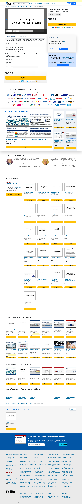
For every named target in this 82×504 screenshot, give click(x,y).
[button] (6, 20)
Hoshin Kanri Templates (38, 474)
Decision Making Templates (38, 458)
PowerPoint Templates (10, 464)
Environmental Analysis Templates (59, 393)
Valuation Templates (65, 483)
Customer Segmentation (42, 257)
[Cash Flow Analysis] (70, 187)
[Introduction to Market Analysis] (71, 135)
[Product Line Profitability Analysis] (30, 230)
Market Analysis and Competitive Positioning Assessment (10, 377)
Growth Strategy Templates (21, 393)
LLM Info (49, 497)
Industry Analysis (55, 214)
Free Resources (51, 493)
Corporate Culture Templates (25, 476)
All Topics (7, 6)
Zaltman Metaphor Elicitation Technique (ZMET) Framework (70, 377)
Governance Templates (38, 469)
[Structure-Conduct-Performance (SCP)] (59, 371)
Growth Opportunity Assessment (10, 329)
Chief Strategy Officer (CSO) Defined (23, 350)
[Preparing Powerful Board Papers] (71, 345)
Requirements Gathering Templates (54, 487)
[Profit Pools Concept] (70, 230)
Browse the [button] (35, 3)
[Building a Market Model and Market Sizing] (59, 114)
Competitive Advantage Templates (70, 393)
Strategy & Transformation (11, 455)
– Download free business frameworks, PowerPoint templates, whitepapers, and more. (41, 0)
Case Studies (36, 494)
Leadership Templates (37, 487)
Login (69, 3)
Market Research (29, 6)
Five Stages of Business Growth (34, 329)
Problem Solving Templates (52, 476)
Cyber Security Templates (38, 454)
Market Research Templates (9, 393)
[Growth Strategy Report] (47, 345)
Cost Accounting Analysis (27, 215)
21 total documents (17, 187)
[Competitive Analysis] (30, 187)
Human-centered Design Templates (40, 475)
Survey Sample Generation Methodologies (14, 47)
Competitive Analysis (28, 192)
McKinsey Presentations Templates (54, 464)
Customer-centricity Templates (25, 487)
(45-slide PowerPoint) (37, 139)
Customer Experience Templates (70, 398)
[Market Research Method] (70, 208)
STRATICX (57, 123)
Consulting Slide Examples (38, 496)
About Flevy (53, 3)
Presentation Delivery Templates (53, 474)
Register (74, 3)
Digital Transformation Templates (39, 460)
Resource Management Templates (68, 454)
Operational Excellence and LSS (25, 496)
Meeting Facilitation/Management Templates (55, 465)
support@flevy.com (13, 483)
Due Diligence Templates (38, 461)
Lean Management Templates (53, 454)
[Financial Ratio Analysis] (43, 208)
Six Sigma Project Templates (67, 467)
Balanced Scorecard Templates (25, 461)
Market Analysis (69, 119)
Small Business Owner (66, 494)
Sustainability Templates (66, 479)
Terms (9, 482)
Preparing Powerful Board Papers (70, 350)
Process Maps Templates (52, 479)
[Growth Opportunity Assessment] (11, 324)
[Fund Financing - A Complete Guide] (59, 345)
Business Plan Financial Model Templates (26, 465)
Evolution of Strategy (56, 257)
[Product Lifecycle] (59, 324)
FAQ (6, 482)
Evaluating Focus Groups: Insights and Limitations (15, 51)
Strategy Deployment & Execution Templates (69, 474)
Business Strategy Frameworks (39, 493)
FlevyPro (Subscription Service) (11, 465)
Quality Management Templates (53, 485)
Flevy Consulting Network (10, 468)
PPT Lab (56, 379)
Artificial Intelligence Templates (25, 458)
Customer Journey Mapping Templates (26, 483)
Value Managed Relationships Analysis (69, 280)
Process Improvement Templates (53, 478)
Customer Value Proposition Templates (26, 486)
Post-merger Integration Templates (54, 472)
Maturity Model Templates (33, 393)
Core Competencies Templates (25, 475)
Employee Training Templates (39, 465)
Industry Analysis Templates (45, 393)
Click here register (63, 48)
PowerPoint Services (9, 469)
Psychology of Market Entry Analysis (71, 329)
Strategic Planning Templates (67, 471)
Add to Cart (62, 24)
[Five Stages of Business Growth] (35, 324)
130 (64, 41)
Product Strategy (65, 493)
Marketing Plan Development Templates (55, 461)
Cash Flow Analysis (68, 192)
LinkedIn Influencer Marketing (11, 480)
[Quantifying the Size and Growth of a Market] (59, 135)
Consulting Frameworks (10, 462)
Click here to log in (54, 48)
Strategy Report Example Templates (68, 476)
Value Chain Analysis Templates (67, 485)
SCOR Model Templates (66, 460)
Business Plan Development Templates (26, 464)
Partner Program (8, 479)
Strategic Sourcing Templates (67, 472)
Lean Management (51, 494)
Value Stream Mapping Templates (68, 487)
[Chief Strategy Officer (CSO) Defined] (23, 345)
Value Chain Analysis (42, 279)
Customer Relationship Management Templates (26, 485)
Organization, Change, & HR (25, 497)
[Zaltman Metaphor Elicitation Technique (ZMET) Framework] (71, 371)
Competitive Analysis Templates (25, 472)
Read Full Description (26, 66)
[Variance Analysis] (30, 295)
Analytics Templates (23, 457)
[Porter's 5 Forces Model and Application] (70, 252)
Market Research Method (70, 214)
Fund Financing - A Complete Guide (58, 350)
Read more (8, 41)
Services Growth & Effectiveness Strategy (22, 330)
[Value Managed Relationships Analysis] (70, 274)
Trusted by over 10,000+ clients (73, 31)
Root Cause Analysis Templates (67, 458)
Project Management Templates (53, 482)
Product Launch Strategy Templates (22, 398)
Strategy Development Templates (67, 475)
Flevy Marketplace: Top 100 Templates (12, 454)
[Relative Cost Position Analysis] (43, 230)
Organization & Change (10, 460)
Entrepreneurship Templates (9, 398)
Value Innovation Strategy (66, 497)
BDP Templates (22, 460)
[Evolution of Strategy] (57, 252)
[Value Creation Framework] (57, 274)
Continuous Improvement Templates (26, 474)
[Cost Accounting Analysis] (30, 208)
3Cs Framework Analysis (43, 192)
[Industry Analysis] (57, 208)
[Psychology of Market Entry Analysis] (71, 324)
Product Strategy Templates (33, 398)
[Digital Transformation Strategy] (11, 345)
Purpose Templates (51, 483)
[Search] (22, 3)
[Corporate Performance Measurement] (30, 252)
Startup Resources (65, 496)
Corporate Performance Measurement (29, 258)
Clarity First (69, 353)
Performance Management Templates (54, 469)
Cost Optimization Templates (25, 478)
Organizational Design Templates (53, 468)
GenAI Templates (37, 468)
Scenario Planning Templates (67, 464)
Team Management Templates (67, 482)
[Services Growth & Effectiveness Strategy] (23, 324)
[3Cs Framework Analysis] (43, 187)
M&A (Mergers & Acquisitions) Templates (55, 457)
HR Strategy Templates (38, 472)
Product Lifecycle (58, 329)
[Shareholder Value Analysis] (57, 230)
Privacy (12, 482)
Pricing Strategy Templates (52, 475)
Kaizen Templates (37, 485)
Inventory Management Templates (39, 483)
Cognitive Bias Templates (57, 398)
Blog (14, 482)
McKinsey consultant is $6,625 (68, 57)
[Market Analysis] (71, 114)
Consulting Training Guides (38, 497)
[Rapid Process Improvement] (30, 274)
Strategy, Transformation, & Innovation (18, 6)
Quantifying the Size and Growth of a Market (58, 141)
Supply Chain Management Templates (68, 478)
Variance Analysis (28, 301)
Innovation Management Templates (40, 482)
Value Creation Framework (54, 280)
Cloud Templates (23, 469)
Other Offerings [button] (46, 3)
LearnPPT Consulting (11, 141)
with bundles (67, 62)
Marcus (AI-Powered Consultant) (11, 478)
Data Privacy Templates (38, 457)
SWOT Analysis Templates (66, 461)
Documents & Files (10, 332)
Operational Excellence (10, 458)
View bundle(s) (62, 64)
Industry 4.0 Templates (38, 478)
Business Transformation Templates (26, 467)
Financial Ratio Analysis (42, 214)
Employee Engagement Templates (40, 464)
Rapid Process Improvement (27, 280)
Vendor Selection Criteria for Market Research (15, 49)
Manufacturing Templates (52, 458)
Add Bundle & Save (14, 194)
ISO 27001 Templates (37, 476)
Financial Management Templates (39, 467)
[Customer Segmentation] (43, 252)
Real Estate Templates (52, 486)
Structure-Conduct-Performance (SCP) (58, 376)
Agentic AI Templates (23, 454)
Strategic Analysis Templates (67, 469)
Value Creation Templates (66, 486)
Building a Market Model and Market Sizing (58, 120)
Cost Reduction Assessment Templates (26, 479)
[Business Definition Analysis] (57, 187)
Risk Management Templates (67, 457)
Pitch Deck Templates (51, 471)
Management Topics (9, 476)
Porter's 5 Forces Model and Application (69, 258)
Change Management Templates (25, 468)
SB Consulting (57, 353)
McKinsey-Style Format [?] (59, 31)
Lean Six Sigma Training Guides (53, 496)
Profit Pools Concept (69, 235)
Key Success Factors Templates (39, 486)
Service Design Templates (66, 465)
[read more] (33, 163)
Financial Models (9, 461)
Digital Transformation (10, 457)
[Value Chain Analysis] (43, 274)
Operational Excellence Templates (54, 467)
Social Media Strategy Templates (67, 468)
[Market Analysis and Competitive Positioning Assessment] (29, 126)
